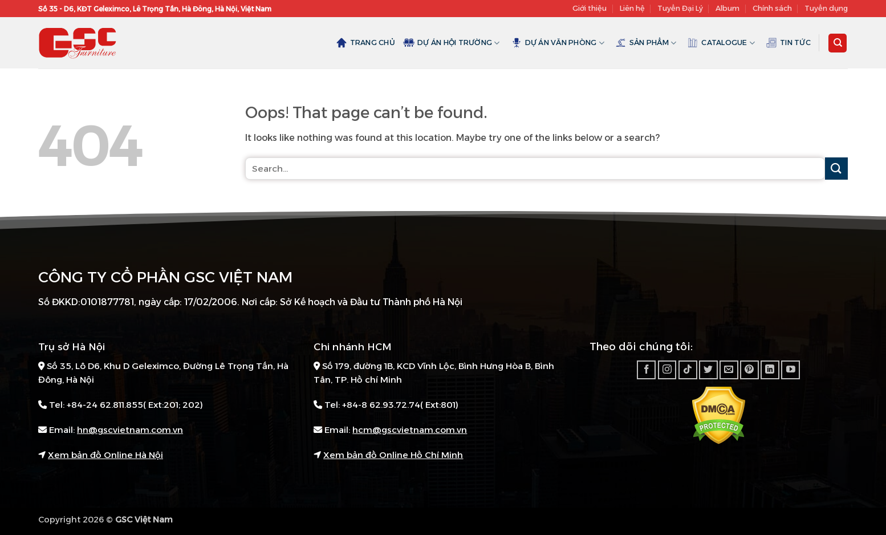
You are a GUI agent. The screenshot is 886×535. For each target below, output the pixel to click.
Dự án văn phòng (557, 42)
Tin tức (788, 42)
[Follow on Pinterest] (749, 369)
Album (727, 8)
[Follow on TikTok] (687, 369)
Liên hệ (632, 8)
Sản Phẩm (646, 42)
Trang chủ (365, 42)
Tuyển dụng (826, 8)
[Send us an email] (729, 369)
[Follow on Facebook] (646, 369)
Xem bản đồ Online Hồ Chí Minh (393, 454)
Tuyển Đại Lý (680, 8)
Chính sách (772, 8)
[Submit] (836, 168)
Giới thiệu (589, 8)
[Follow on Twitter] (708, 369)
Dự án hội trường (451, 42)
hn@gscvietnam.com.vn (130, 429)
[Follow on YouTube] (790, 369)
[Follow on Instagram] (667, 369)
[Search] (837, 43)
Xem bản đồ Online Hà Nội (105, 454)
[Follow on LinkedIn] (770, 369)
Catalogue (721, 42)
